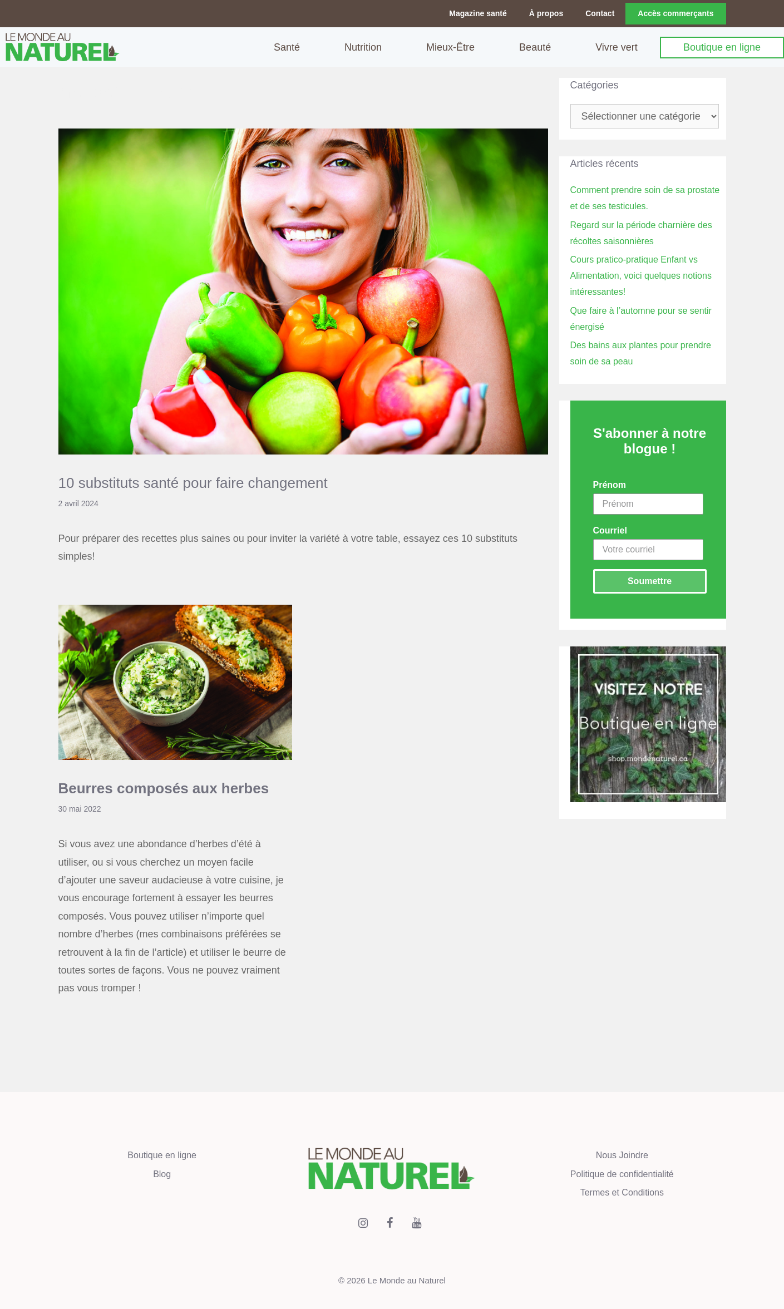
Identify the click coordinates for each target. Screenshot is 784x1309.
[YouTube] (416, 1222)
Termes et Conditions (622, 1192)
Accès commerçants (675, 13)
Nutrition (363, 46)
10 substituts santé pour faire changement (193, 481)
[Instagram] (363, 1222)
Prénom (610, 484)
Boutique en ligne (722, 46)
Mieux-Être (450, 46)
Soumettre (650, 580)
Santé (287, 46)
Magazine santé (477, 13)
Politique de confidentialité (622, 1173)
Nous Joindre (622, 1154)
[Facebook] (389, 1222)
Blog (162, 1173)
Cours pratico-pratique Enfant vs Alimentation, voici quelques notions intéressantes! (641, 275)
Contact (599, 13)
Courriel (610, 530)
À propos (546, 13)
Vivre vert (616, 46)
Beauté (535, 46)
